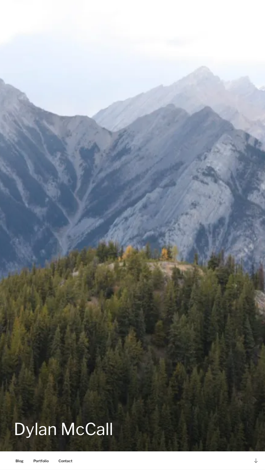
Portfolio (41, 461)
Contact (65, 461)
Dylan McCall (63, 429)
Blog (20, 461)
